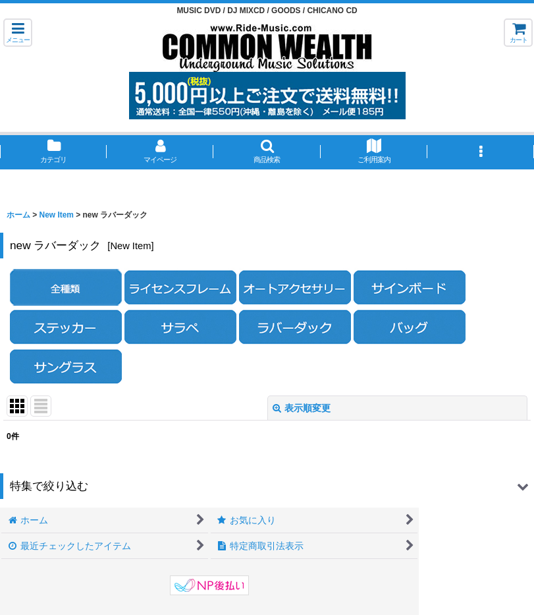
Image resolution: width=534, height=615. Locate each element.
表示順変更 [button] (302, 408)
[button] (17, 32)
